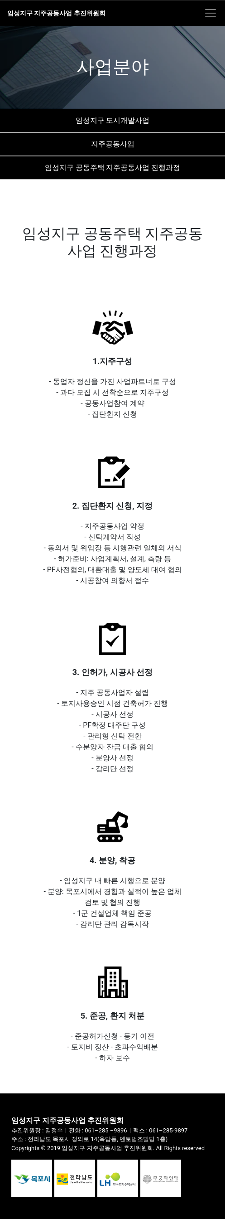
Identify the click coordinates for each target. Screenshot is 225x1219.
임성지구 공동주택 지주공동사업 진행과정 (113, 167)
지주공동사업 (112, 144)
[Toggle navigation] (210, 13)
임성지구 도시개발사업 (113, 120)
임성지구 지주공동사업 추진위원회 (56, 13)
